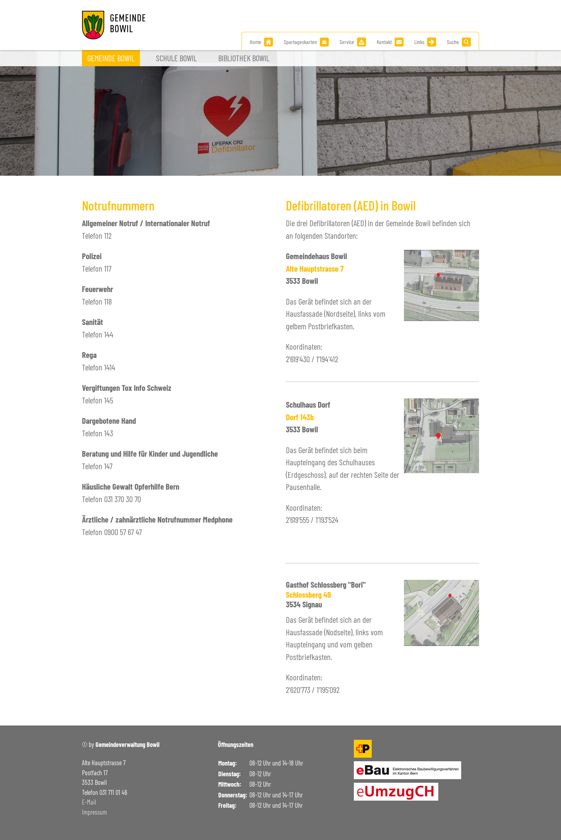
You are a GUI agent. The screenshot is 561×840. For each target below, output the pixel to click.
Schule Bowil (176, 58)
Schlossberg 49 (308, 594)
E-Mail (89, 802)
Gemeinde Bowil (111, 58)
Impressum (94, 812)
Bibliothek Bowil (243, 58)
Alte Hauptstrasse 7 (314, 268)
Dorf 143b (300, 417)
